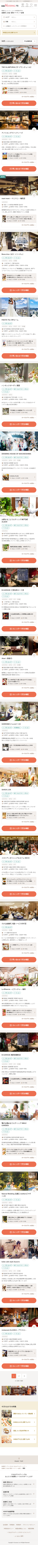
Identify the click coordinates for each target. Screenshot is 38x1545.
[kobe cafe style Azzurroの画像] (19, 1249)
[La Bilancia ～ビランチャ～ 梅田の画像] (19, 976)
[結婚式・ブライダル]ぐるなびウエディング (13, 1466)
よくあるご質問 (19, 1536)
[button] (19, 1484)
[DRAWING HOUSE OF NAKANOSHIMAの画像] (19, 441)
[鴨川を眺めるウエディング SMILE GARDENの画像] (19, 1110)
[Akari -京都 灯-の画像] (19, 645)
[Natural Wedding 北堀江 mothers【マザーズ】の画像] (19, 1181)
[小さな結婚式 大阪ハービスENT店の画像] (19, 911)
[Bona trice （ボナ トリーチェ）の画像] (19, 241)
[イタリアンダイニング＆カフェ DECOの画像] (19, 845)
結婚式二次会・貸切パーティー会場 (11, 1468)
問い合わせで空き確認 (19, 103)
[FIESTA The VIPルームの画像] (19, 307)
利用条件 (18, 1524)
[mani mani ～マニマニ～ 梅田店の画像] (19, 185)
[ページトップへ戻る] (19, 1459)
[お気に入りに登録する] (34, 64)
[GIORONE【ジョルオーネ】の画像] (19, 711)
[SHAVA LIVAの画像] (19, 777)
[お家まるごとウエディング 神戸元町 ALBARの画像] (19, 506)
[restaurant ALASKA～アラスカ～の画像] (19, 1317)
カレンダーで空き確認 (19, 290)
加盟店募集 (31, 1528)
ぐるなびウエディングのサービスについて (19, 1532)
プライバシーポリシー (29, 1524)
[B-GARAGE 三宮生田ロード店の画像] (19, 577)
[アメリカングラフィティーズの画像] (19, 120)
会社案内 (5, 1524)
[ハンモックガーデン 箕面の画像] (19, 372)
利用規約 (12, 1524)
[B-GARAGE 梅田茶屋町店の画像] (19, 1042)
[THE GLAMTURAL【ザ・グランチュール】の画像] (19, 54)
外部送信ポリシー (9, 1528)
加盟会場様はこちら (20, 1528)
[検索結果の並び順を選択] (29, 41)
